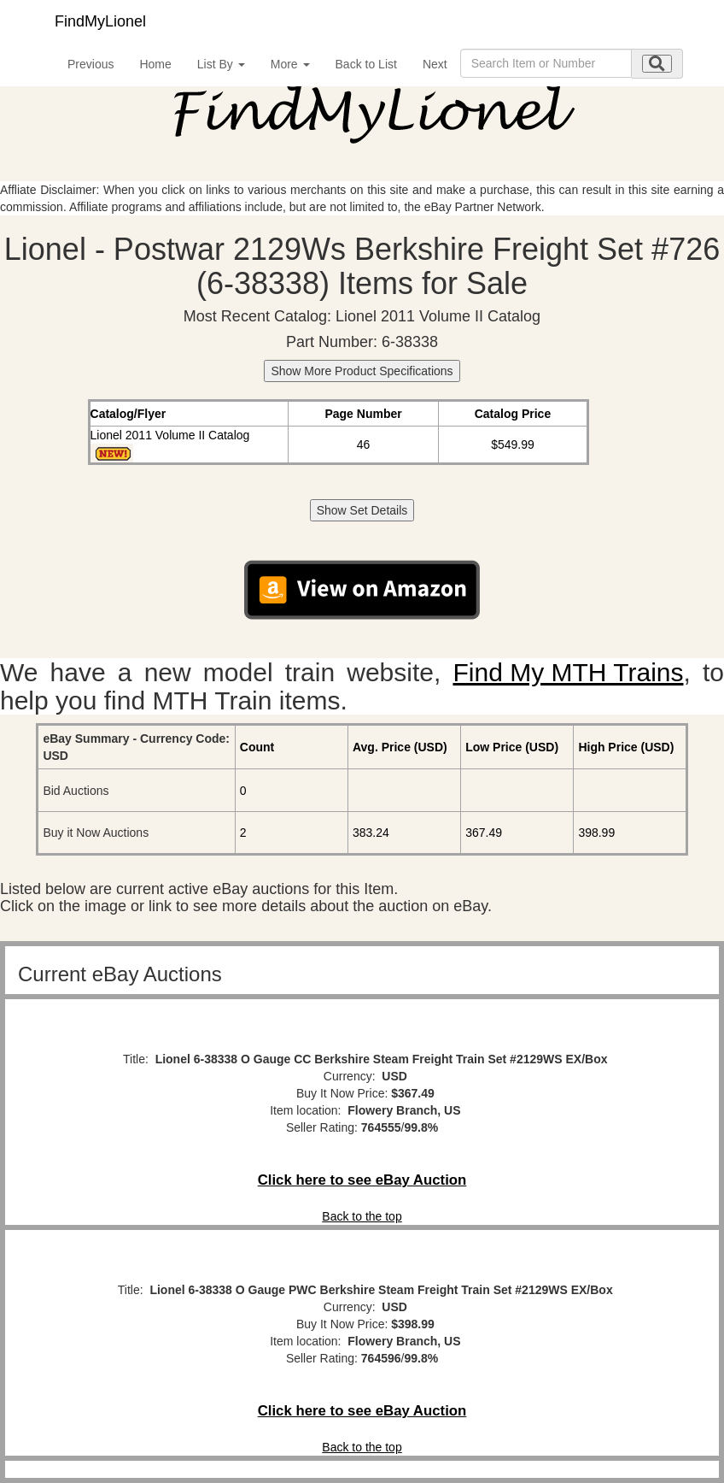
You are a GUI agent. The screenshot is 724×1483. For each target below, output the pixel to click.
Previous (90, 64)
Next (435, 64)
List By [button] (221, 64)
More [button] (290, 64)
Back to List (366, 64)
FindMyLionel (100, 21)
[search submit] (657, 64)
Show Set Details (362, 510)
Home (155, 64)
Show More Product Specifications (361, 371)
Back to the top (361, 1216)
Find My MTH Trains (567, 672)
